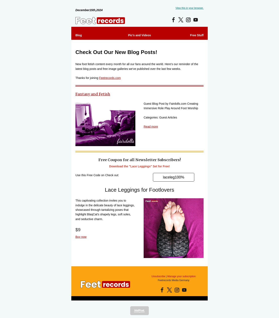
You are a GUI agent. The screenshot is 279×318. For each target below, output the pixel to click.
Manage (171, 276)
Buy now (81, 236)
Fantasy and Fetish (92, 94)
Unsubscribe (158, 276)
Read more (151, 126)
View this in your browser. (189, 8)
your (179, 276)
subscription (189, 276)
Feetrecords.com (110, 78)
